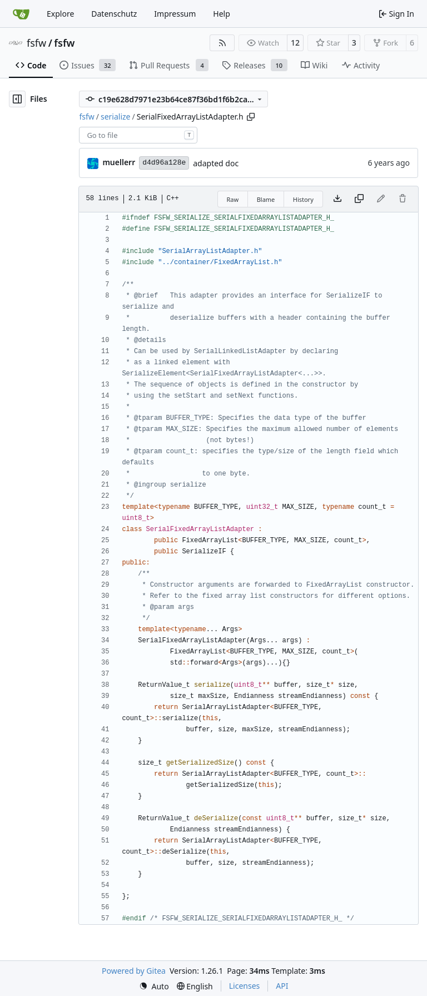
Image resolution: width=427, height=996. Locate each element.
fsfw (36, 42)
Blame (266, 199)
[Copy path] (251, 117)
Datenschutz (114, 13)
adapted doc (216, 163)
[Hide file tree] (17, 99)
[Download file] (337, 199)
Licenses (244, 985)
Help (221, 13)
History (303, 199)
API (282, 985)
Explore (60, 13)
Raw (233, 199)
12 (295, 42)
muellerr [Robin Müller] (118, 162)
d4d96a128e (164, 162)
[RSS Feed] (222, 42)
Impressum (175, 13)
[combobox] (138, 135)
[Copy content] (359, 199)
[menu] (154, 986)
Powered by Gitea (134, 970)
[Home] (21, 14)
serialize (116, 116)
